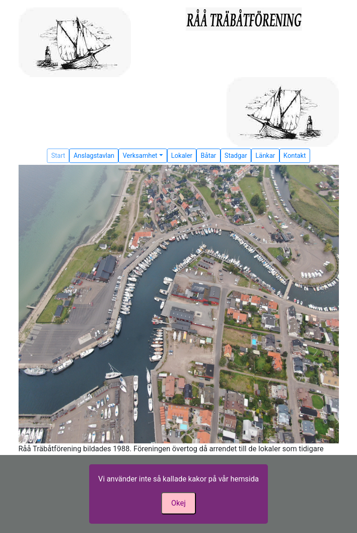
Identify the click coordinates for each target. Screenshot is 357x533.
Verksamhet (140, 155)
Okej (178, 503)
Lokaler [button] (182, 155)
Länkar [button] (265, 155)
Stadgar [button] (236, 155)
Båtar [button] (208, 155)
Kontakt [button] (295, 155)
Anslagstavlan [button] (93, 155)
